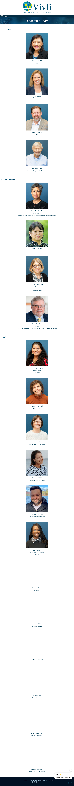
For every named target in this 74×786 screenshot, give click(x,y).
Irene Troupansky (37, 733)
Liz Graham (37, 550)
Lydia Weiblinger (37, 769)
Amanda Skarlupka (37, 660)
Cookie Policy (41, 780)
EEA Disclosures (50, 780)
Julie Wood (37, 97)
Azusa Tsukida (37, 249)
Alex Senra (37, 624)
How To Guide (23, 780)
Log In (30, 780)
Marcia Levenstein (37, 284)
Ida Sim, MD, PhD (37, 211)
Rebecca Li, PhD (37, 61)
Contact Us (40, 782)
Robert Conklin (37, 132)
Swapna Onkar (37, 588)
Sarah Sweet (37, 695)
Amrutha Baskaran (37, 368)
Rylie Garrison (37, 478)
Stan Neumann (37, 168)
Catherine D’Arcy (37, 442)
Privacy (35, 780)
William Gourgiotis (37, 514)
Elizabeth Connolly (37, 406)
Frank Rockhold (37, 324)
